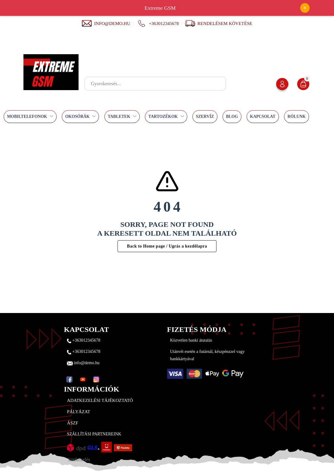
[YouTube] (82, 379)
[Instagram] (96, 379)
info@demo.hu (106, 23)
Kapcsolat (263, 116)
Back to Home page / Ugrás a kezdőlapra (167, 246)
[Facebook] (69, 379)
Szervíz (205, 116)
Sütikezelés (79, 459)
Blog (232, 116)
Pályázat (78, 411)
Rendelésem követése (224, 23)
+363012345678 (157, 23)
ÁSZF (72, 422)
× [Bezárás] (304, 8)
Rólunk (296, 116)
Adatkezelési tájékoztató (100, 400)
